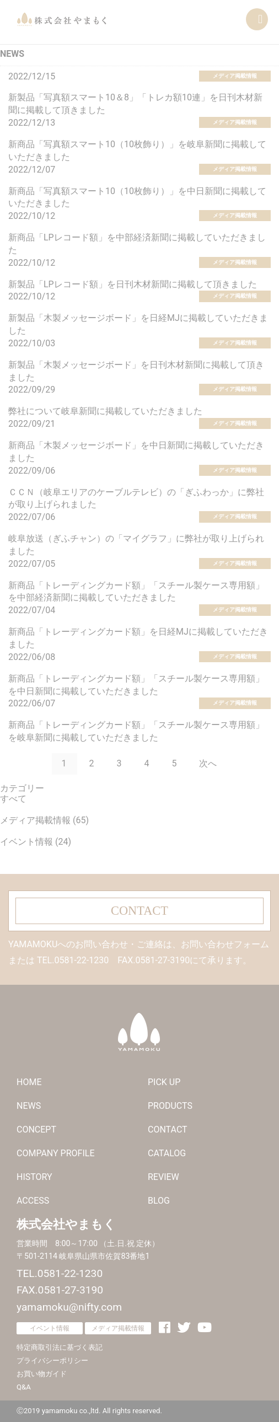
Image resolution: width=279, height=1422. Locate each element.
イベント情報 (49, 1328)
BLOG (159, 1200)
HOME (29, 1082)
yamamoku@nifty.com (69, 1307)
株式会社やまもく (61, 19)
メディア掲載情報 (235, 76)
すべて (13, 798)
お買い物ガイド (42, 1374)
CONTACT (139, 910)
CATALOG (167, 1153)
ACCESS (33, 1200)
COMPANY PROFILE (55, 1153)
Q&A (24, 1387)
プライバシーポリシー (52, 1360)
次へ (208, 763)
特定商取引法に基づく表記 (60, 1347)
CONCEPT (36, 1129)
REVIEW (163, 1177)
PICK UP (164, 1082)
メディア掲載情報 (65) (44, 820)
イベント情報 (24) (35, 841)
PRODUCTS (170, 1106)
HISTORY (34, 1177)
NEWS (29, 1106)
